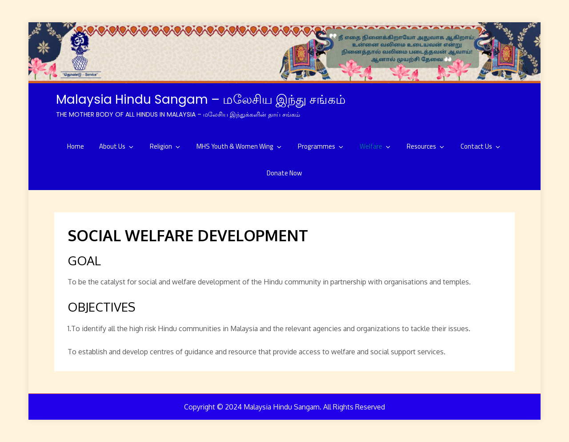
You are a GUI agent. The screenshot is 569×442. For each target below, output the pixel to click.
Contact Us (481, 146)
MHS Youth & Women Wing (239, 146)
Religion (165, 146)
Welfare (376, 146)
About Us (117, 146)
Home (75, 146)
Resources (426, 146)
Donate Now (284, 172)
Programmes (321, 146)
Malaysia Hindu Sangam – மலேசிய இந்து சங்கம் (201, 99)
